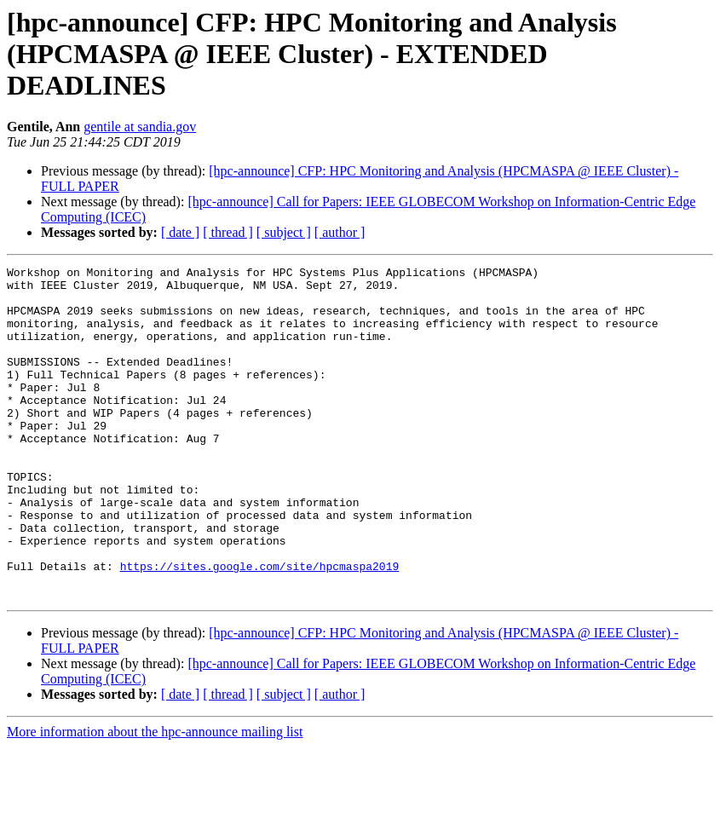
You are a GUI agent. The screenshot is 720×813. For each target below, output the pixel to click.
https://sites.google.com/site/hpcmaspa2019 (260, 627)
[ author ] (340, 232)
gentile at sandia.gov (140, 126)
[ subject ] (283, 232)
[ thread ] (228, 232)
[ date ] (180, 232)
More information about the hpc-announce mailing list (154, 798)
